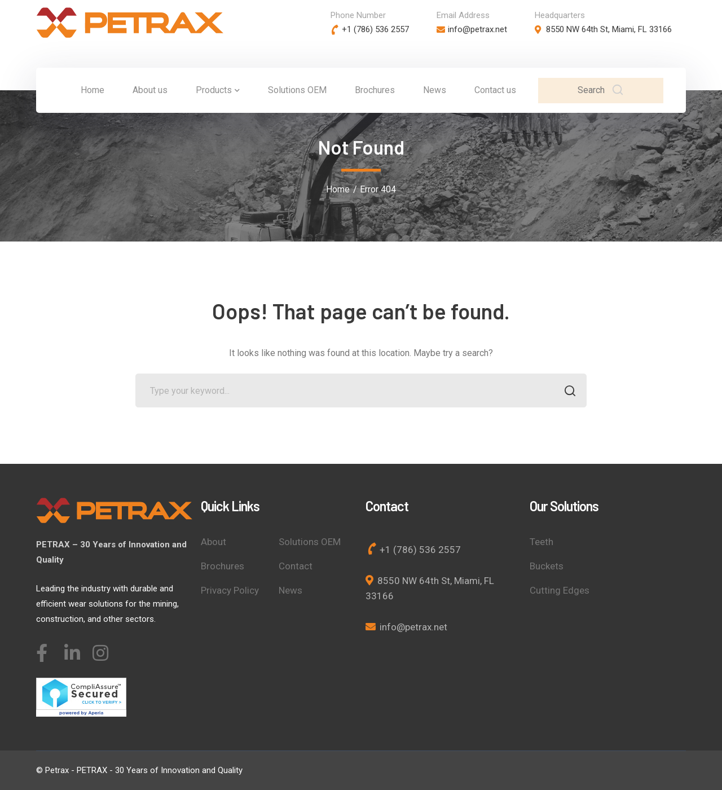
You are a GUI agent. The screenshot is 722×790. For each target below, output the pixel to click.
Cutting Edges (559, 590)
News (290, 590)
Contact (295, 566)
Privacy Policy (230, 590)
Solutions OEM (310, 541)
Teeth (541, 541)
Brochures (222, 566)
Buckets (546, 566)
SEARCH (566, 392)
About (213, 541)
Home (338, 189)
